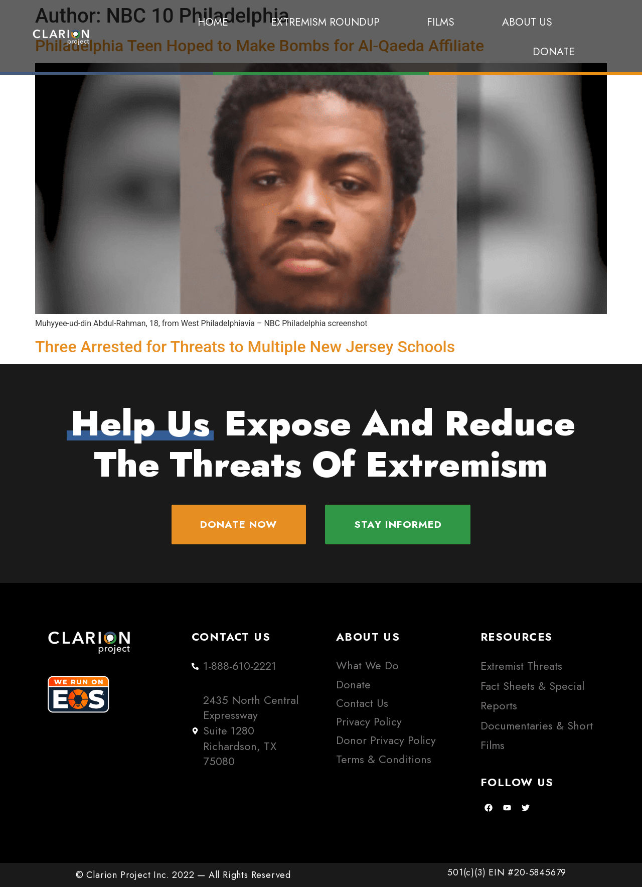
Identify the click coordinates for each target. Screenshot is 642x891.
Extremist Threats (521, 670)
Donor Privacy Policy (386, 744)
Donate (554, 51)
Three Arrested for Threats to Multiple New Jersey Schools (245, 346)
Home (213, 22)
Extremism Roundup (328, 22)
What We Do (367, 669)
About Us (527, 22)
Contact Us (362, 707)
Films (443, 22)
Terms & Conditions (383, 763)
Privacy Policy (369, 725)
